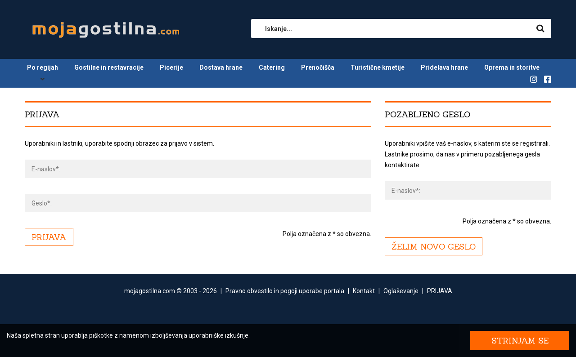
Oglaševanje (400, 291)
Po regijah (42, 67)
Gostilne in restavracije (109, 67)
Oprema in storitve (512, 67)
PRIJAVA (439, 291)
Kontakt (364, 291)
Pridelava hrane (444, 67)
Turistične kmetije (378, 67)
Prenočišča (317, 67)
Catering (272, 67)
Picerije (171, 67)
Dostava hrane (221, 67)
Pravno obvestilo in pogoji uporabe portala (284, 291)
